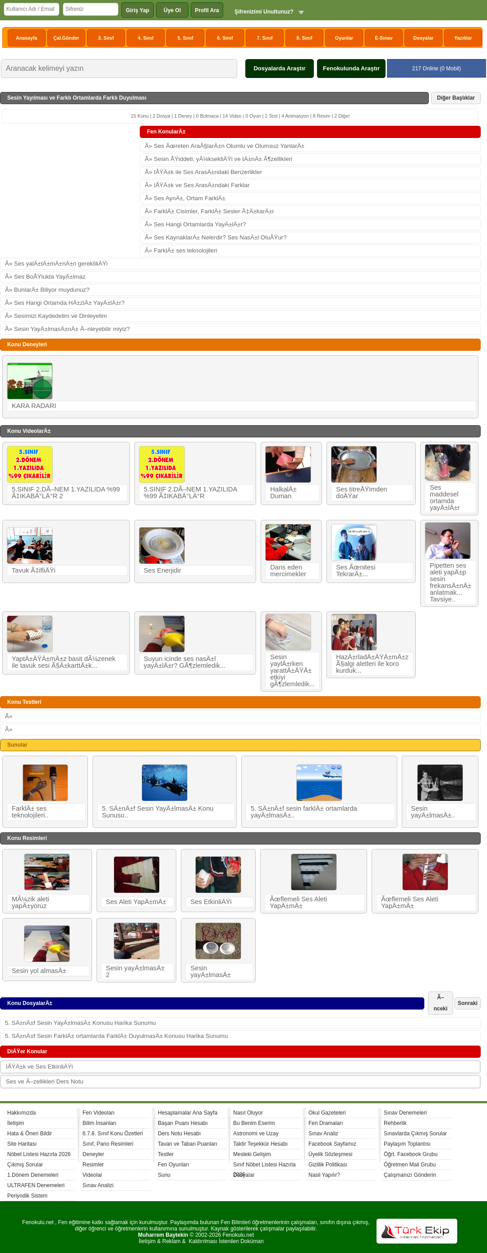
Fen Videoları (99, 1113)
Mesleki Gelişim (252, 1154)
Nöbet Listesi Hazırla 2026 (39, 1154)
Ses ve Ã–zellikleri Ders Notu (44, 1081)
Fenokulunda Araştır (351, 68)
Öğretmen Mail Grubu (410, 1164)
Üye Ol (172, 10)
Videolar (92, 1175)
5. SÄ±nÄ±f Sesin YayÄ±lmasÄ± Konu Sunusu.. (158, 812)
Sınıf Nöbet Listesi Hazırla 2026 (264, 1165)
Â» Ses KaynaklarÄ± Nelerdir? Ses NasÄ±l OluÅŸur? (216, 237)
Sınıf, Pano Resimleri (108, 1144)
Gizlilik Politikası (327, 1164)
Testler (166, 1154)
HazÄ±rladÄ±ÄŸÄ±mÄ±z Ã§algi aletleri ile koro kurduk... (372, 663)
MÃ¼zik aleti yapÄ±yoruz (30, 902)
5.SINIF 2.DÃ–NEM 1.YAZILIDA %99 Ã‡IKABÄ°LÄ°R (190, 493)
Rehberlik (395, 1123)
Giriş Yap (137, 10)
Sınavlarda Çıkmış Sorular (415, 1133)
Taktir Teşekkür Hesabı (260, 1144)
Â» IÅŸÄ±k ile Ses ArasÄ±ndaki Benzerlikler (203, 172)
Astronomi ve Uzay (256, 1133)
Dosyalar (423, 38)
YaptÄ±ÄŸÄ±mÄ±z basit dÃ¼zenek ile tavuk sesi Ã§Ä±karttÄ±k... (63, 662)
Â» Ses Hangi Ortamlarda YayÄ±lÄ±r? (195, 224)
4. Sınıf (146, 38)
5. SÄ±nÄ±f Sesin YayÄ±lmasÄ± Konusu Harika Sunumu (80, 1022)
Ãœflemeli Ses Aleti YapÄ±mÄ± (298, 902)
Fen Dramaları (325, 1123)
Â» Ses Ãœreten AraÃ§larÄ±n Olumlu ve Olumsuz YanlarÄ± (224, 145)
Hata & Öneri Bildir (29, 1133)
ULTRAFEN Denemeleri (35, 1185)
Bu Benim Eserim (254, 1123)
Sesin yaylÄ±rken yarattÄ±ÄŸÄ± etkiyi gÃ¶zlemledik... (292, 670)
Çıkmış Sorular (25, 1164)
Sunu (164, 1175)
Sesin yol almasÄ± (39, 970)
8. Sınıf (304, 38)
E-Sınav (383, 38)
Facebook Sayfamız (332, 1144)
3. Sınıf (106, 38)
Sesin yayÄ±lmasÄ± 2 (135, 971)
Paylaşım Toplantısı (407, 1144)
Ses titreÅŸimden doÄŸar (361, 493)
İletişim (15, 1123)
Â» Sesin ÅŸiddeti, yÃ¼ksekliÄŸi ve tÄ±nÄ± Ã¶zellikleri (218, 159)
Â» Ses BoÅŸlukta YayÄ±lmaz (45, 276)
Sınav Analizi (98, 1185)
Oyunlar (344, 38)
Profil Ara (207, 10)
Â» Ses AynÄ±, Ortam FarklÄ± (185, 198)
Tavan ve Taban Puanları (187, 1144)
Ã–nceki (441, 1003)
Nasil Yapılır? (324, 1175)
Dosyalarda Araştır (279, 68)
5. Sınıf (185, 38)
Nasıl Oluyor (248, 1113)
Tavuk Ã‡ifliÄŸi (33, 570)
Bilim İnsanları (99, 1123)
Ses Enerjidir (162, 570)
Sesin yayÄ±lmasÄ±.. (433, 812)
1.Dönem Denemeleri (32, 1175)
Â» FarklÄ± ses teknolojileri (181, 250)
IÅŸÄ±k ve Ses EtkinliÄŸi (39, 1066)
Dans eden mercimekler (288, 571)
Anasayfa (26, 38)
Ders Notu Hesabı (179, 1133)
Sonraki (468, 1003)
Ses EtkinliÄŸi (210, 901)
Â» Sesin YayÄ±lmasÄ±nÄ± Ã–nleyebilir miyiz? (67, 329)
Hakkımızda (21, 1113)
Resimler (93, 1164)
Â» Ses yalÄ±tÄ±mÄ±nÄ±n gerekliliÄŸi (56, 263)
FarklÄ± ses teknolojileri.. (30, 812)
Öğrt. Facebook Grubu (410, 1154)
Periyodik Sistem (27, 1196)
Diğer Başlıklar (456, 98)
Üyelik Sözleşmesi (330, 1154)
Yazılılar (463, 38)
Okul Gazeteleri (327, 1113)
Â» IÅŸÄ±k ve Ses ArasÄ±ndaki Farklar (197, 185)
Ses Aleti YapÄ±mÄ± (136, 901)
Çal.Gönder (66, 38)
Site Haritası (22, 1144)
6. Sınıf (225, 38)
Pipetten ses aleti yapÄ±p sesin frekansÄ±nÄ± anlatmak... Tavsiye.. (450, 582)
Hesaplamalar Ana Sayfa (187, 1113)
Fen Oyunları (173, 1164)
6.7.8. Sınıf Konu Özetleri (113, 1133)
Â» (8, 716)
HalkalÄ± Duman (283, 493)
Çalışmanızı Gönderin (410, 1175)
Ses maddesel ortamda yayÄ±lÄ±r (445, 497)
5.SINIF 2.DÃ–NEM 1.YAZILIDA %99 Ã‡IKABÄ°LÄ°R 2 (66, 493)
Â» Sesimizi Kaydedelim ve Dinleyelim (56, 315)
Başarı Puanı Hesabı (183, 1123)
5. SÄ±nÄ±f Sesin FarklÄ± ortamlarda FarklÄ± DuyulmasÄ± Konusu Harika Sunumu (116, 1036)
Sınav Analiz (323, 1133)
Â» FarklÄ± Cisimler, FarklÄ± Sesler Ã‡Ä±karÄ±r (209, 211)
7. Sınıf (265, 38)
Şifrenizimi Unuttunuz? (264, 12)
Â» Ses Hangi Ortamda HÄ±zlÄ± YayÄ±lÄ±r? (64, 302)
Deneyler (93, 1154)
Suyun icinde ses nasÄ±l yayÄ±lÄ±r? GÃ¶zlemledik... (184, 662)
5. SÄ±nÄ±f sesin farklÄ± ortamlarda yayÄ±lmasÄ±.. (304, 812)
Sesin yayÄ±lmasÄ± (210, 971)
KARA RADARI (34, 405)
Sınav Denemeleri (405, 1113)
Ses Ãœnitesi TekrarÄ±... (355, 571)
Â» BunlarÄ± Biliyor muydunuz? (47, 289)
